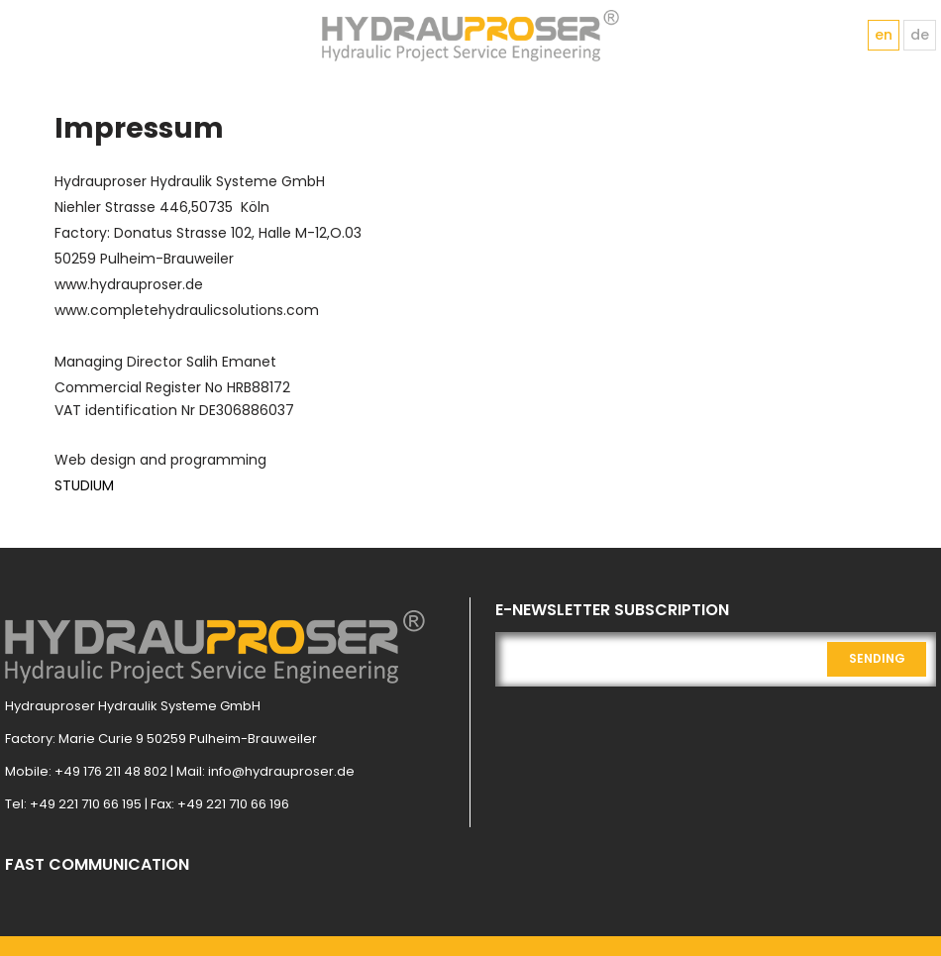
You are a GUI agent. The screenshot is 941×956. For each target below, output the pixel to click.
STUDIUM (84, 485)
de (919, 35)
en (883, 35)
